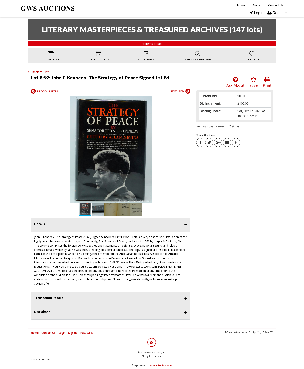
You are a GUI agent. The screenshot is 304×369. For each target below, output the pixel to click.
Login (256, 13)
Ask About (235, 82)
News (257, 5)
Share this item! (206, 135)
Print (267, 82)
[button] (34, 150)
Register (277, 13)
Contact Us (275, 5)
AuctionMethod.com (161, 365)
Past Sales (86, 333)
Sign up (72, 333)
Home (241, 5)
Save (254, 82)
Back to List (38, 72)
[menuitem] (241, 5)
